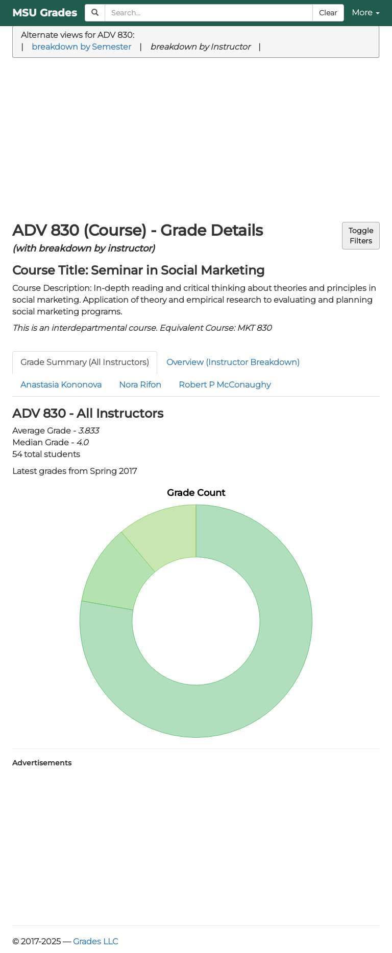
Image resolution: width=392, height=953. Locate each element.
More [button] (366, 12)
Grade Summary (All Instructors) (84, 362)
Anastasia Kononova (61, 385)
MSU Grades (44, 13)
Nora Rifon (140, 385)
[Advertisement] (196, 140)
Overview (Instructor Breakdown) (233, 362)
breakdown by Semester (81, 47)
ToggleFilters (361, 235)
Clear (328, 12)
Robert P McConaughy (225, 385)
